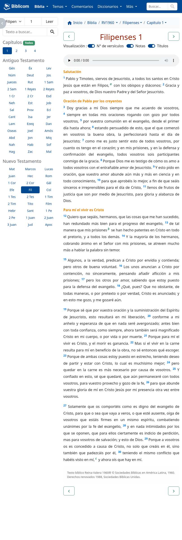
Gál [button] (48, 183)
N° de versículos (110, 45)
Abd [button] (12, 138)
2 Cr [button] (30, 96)
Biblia (92, 22)
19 (64, 309)
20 (149, 316)
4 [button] (35, 51)
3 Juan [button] (12, 224)
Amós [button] (49, 131)
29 (146, 439)
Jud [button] (30, 224)
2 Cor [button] (30, 183)
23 (64, 355)
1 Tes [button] (12, 197)
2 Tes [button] (30, 197)
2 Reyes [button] (48, 89)
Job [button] (48, 103)
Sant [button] (30, 211)
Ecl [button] (49, 110)
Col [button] (48, 190)
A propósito (39, 524)
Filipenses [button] (131, 22)
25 (174, 369)
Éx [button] (30, 68)
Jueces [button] (12, 82)
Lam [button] (12, 124)
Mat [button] (12, 169)
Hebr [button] (12, 211)
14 (123, 236)
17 (83, 279)
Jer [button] (49, 117)
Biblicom (16, 6)
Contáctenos (68, 524)
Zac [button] (30, 151)
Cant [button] (12, 117)
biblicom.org (21, 531)
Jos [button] (49, 75)
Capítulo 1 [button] (155, 22)
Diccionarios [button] (108, 6)
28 (124, 425)
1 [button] (7, 51)
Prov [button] (30, 110)
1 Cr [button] (12, 96)
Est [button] (30, 103)
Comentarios (82, 6)
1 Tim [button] (49, 197)
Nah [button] (12, 144)
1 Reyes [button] (30, 89)
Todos (29, 43)
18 (118, 286)
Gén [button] (12, 68)
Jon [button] (30, 138)
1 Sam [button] (48, 82)
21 (145, 336)
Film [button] (49, 204)
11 (144, 186)
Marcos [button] (30, 169)
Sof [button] (48, 144)
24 (168, 362)
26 (147, 382)
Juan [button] (12, 176)
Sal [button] (12, 110)
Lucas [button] (49, 169)
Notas (140, 45)
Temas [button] (58, 6)
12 (64, 216)
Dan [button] (49, 124)
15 (64, 259)
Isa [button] (30, 117)
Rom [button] (48, 176)
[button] (69, 36)
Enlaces (13, 524)
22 (131, 342)
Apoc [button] (48, 224)
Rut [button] (30, 82)
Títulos (162, 45)
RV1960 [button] (108, 22)
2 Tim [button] (12, 204)
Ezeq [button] (30, 124)
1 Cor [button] (12, 183)
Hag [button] (12, 151)
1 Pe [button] (49, 211)
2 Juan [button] (49, 217)
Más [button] (130, 6)
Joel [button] (30, 131)
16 (120, 266)
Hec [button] (30, 176)
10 (99, 180)
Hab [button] (30, 144)
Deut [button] (30, 75)
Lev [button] (48, 68)
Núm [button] (11, 75)
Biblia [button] (39, 6)
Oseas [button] (11, 131)
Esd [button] (48, 96)
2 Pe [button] (12, 217)
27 (64, 405)
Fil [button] (30, 190)
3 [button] (26, 51)
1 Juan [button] (30, 217)
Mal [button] (48, 151)
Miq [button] (48, 138)
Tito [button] (30, 204)
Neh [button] (12, 103)
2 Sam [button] (11, 89)
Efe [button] (12, 190)
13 (166, 222)
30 (119, 452)
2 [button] (16, 51)
